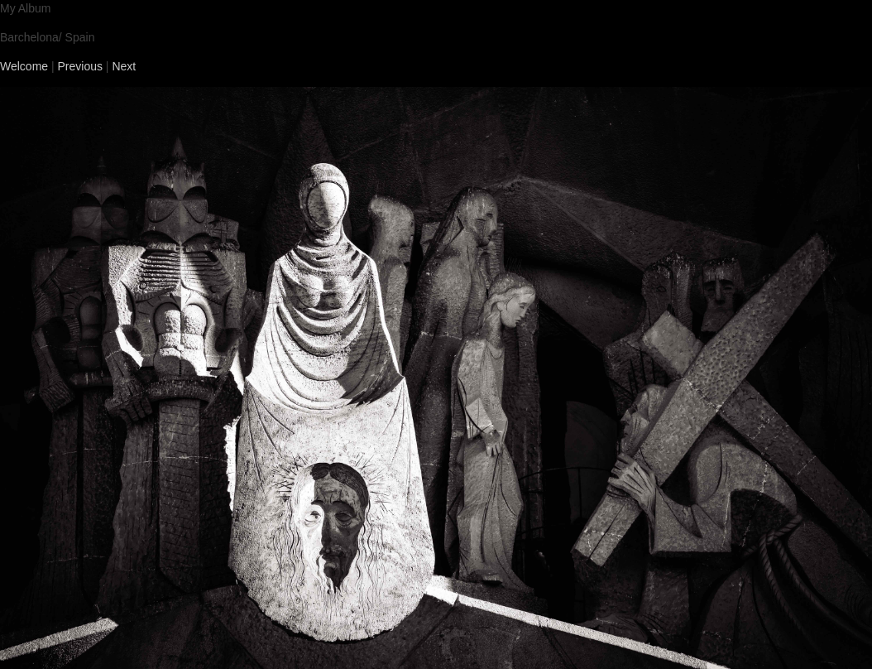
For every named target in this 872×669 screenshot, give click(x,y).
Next (124, 66)
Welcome (24, 66)
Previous (80, 66)
